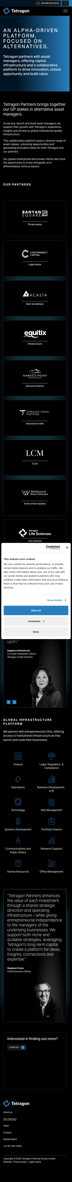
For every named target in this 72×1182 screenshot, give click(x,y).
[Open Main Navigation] (65, 11)
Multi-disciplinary (35, 303)
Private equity (35, 224)
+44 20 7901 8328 (12, 1146)
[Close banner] (67, 547)
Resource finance (35, 386)
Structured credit (35, 423)
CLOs (35, 463)
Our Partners (9, 1119)
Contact (17, 1047)
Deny (36, 631)
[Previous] (8, 702)
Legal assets (34, 264)
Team (6, 1125)
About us (7, 1112)
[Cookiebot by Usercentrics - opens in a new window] (46, 547)
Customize (36, 621)
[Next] (14, 702)
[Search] (65, 3)
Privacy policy (20, 1161)
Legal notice (34, 1161)
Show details (54, 600)
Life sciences (35, 540)
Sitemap (7, 1161)
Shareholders (47, 3)
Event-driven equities (35, 503)
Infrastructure (35, 343)
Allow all (36, 610)
